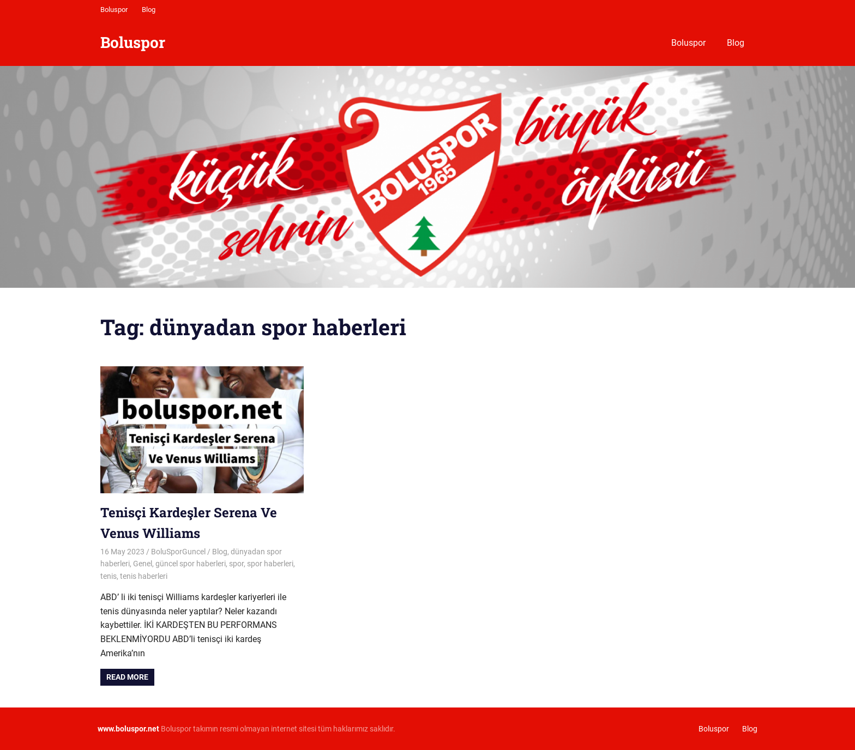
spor (236, 563)
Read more (127, 677)
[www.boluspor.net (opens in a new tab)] (128, 728)
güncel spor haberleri (190, 563)
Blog (148, 9)
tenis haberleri (143, 576)
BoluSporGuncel (178, 551)
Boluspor (114, 9)
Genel (142, 563)
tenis (108, 576)
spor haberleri (270, 563)
